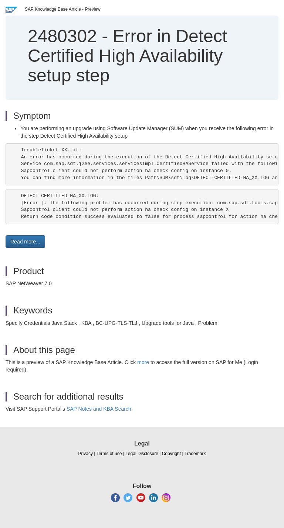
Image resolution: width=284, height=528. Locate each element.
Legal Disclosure (141, 453)
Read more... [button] (25, 242)
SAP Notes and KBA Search (99, 409)
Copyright (171, 453)
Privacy (85, 453)
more (143, 362)
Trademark (195, 453)
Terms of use (109, 453)
